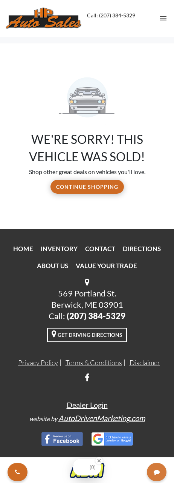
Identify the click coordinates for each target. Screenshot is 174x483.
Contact (100, 249)
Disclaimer (145, 362)
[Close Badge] (99, 460)
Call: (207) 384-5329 (111, 15)
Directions (142, 249)
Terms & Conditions (94, 362)
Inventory (59, 249)
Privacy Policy (38, 362)
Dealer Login (87, 404)
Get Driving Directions (87, 334)
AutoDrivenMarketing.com (101, 418)
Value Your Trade (106, 266)
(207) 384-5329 (96, 316)
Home (23, 249)
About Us (52, 266)
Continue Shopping (87, 187)
